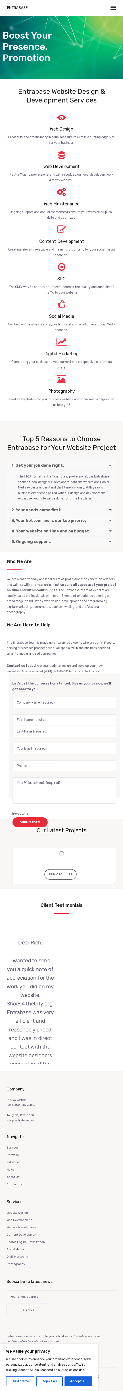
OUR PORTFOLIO (60, 874)
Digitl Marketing (17, 1256)
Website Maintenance (21, 1227)
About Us (13, 1177)
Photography (16, 1264)
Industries (14, 1162)
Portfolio (13, 1155)
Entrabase (17, 8)
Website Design (17, 1212)
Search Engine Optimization (26, 1242)
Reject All (49, 1381)
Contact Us (14, 1184)
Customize (20, 1381)
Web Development (19, 1220)
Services (13, 1147)
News (10, 1169)
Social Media (15, 1249)
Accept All (78, 1381)
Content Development (22, 1234)
